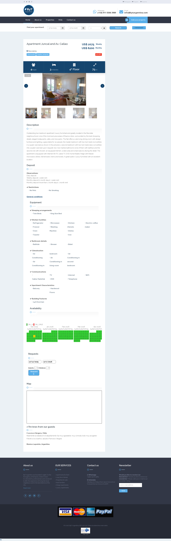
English (135, 2)
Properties (50, 20)
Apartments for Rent (62, 475)
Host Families (60, 482)
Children (41, 368)
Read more (27, 488)
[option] (64, 89)
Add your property (136, 19)
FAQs (60, 20)
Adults (31, 368)
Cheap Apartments (62, 485)
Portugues (127, 2)
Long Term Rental (62, 477)
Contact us (71, 20)
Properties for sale (62, 480)
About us (38, 20)
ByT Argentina (74, 525)
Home (28, 20)
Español (143, 2)
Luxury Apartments (62, 487)
